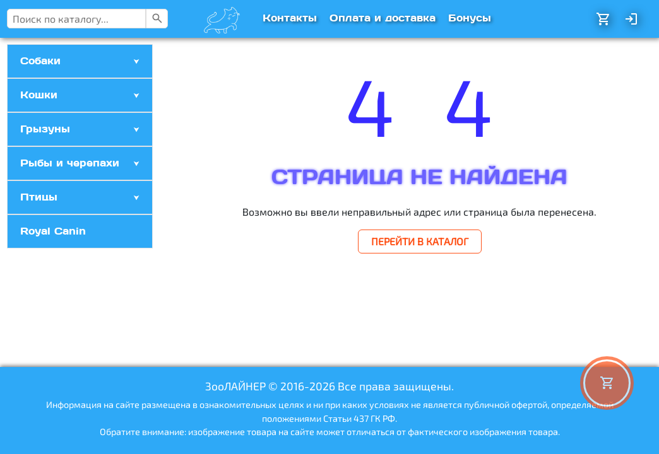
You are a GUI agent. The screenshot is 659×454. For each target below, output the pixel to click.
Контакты (290, 18)
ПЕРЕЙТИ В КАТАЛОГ (419, 241)
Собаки (40, 61)
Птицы (38, 197)
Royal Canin (53, 231)
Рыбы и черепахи (69, 163)
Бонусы (469, 18)
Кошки (38, 95)
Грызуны (45, 129)
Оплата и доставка (383, 18)
